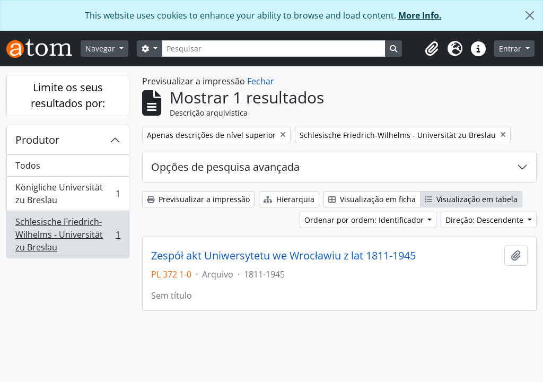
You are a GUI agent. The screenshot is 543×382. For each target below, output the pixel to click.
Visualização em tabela (471, 199)
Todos (27, 165)
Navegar (101, 49)
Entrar (511, 49)
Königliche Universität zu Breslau (67, 193)
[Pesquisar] (274, 48)
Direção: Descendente (485, 220)
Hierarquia (289, 199)
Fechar (260, 81)
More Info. (420, 15)
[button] (431, 48)
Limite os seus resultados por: (68, 95)
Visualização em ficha (372, 199)
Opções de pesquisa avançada (225, 167)
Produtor (37, 140)
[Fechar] (529, 15)
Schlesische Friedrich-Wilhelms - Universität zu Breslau (67, 234)
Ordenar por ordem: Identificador (365, 220)
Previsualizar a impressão (198, 199)
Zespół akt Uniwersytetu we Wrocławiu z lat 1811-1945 (283, 255)
